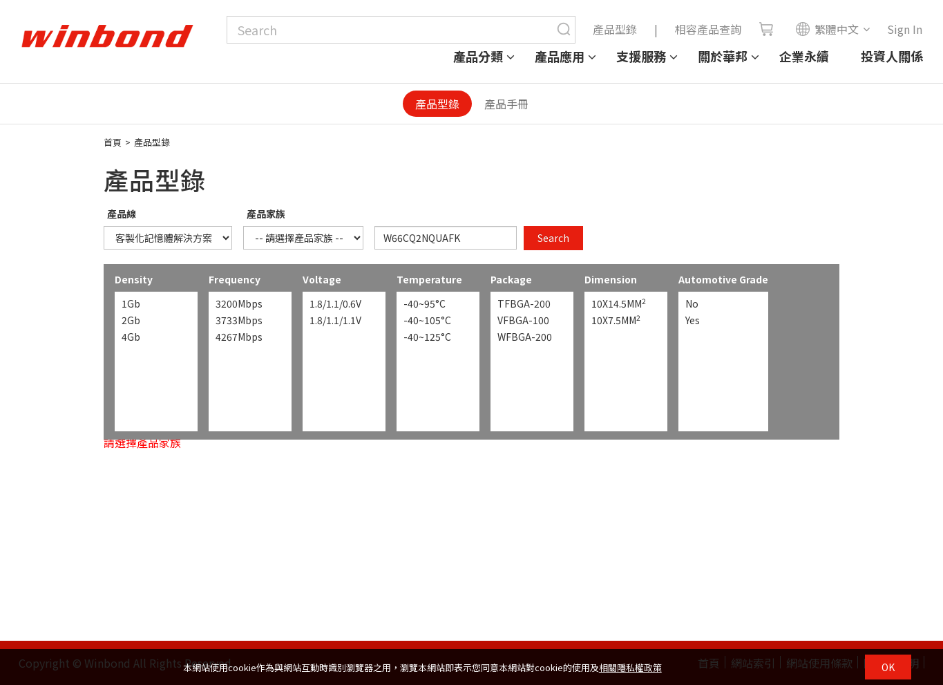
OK (888, 667)
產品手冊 (506, 103)
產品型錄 (615, 29)
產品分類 (478, 56)
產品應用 (559, 56)
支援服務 (641, 56)
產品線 (121, 213)
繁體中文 (827, 29)
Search (553, 238)
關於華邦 (722, 56)
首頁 (113, 142)
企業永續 (804, 56)
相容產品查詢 (708, 29)
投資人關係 (892, 56)
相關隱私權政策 (630, 667)
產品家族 (266, 213)
